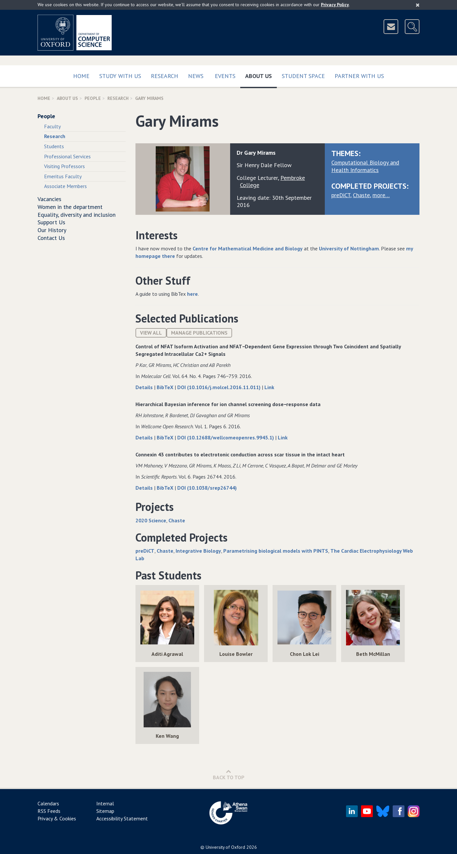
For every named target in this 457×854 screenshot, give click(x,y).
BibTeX (166, 387)
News (195, 76)
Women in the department (70, 207)
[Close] (418, 5)
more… (381, 195)
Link (269, 387)
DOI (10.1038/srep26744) (207, 487)
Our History (52, 230)
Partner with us (359, 76)
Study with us (120, 76)
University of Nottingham (349, 248)
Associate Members (65, 186)
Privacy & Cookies (57, 818)
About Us (261, 75)
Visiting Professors (64, 166)
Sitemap (105, 811)
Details (144, 387)
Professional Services (67, 156)
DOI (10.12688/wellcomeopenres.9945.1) (226, 437)
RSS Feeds (49, 811)
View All (151, 332)
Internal (105, 803)
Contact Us (51, 238)
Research (164, 76)
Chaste (361, 195)
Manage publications (199, 332)
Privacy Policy (335, 5)
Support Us (51, 222)
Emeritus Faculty (63, 176)
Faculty (52, 126)
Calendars (48, 803)
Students (54, 146)
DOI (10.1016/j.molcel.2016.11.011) (219, 387)
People (93, 98)
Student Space (303, 76)
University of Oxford (225, 847)
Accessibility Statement (122, 818)
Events (225, 76)
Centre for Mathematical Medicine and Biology (248, 248)
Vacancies (49, 199)
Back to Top (228, 774)
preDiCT (340, 195)
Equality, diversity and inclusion (77, 214)
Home (81, 76)
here (192, 294)
